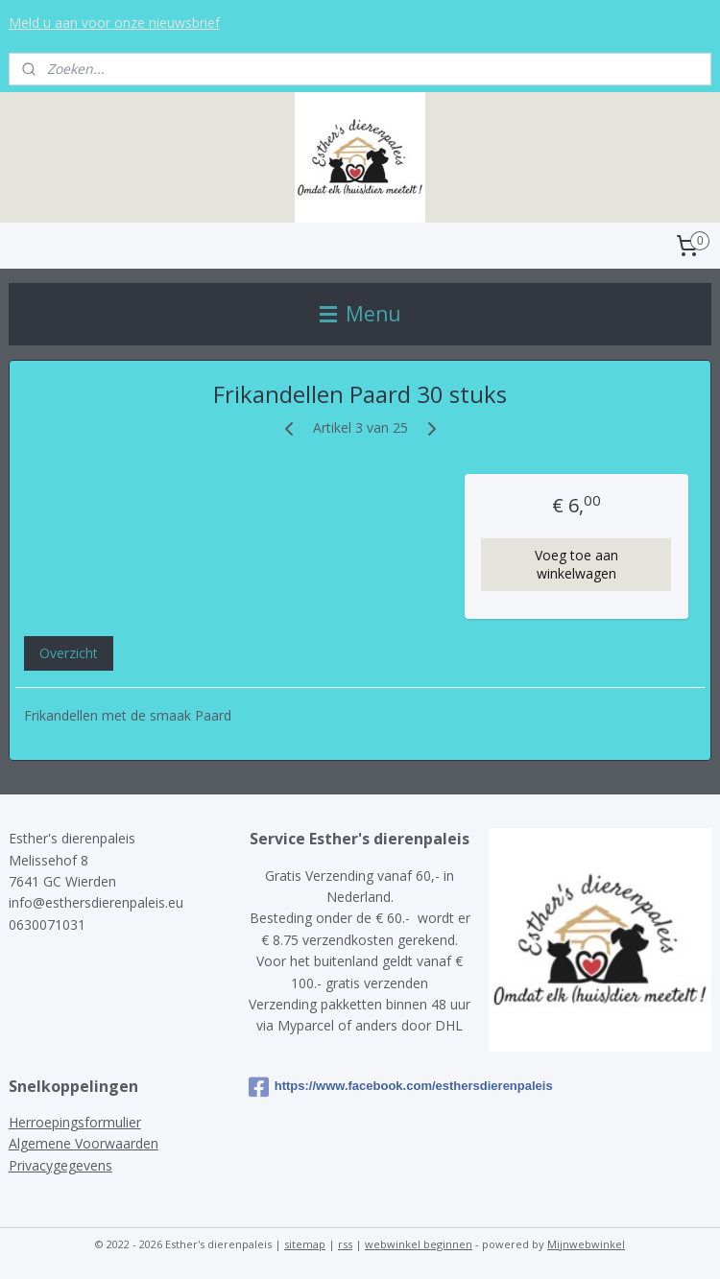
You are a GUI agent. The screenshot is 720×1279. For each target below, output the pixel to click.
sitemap (304, 1244)
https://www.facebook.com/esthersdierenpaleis (360, 1087)
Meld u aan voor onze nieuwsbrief (114, 22)
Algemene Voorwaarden (83, 1143)
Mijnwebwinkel (586, 1244)
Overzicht (68, 653)
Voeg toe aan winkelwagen (576, 564)
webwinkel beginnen (418, 1244)
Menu (360, 313)
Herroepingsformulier (75, 1122)
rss (345, 1244)
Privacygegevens (60, 1165)
